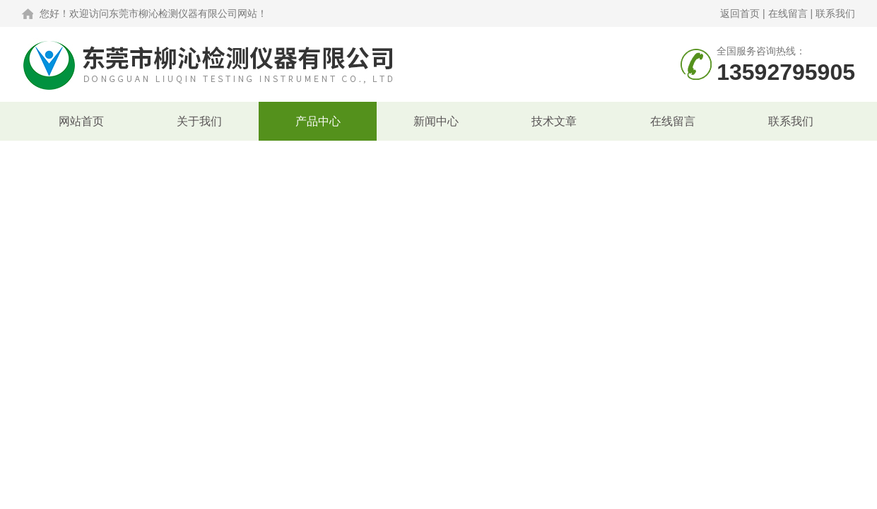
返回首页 (740, 13)
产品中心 (318, 121)
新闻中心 (436, 121)
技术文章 (554, 121)
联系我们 (835, 13)
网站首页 (81, 121)
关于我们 (199, 121)
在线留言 (788, 13)
